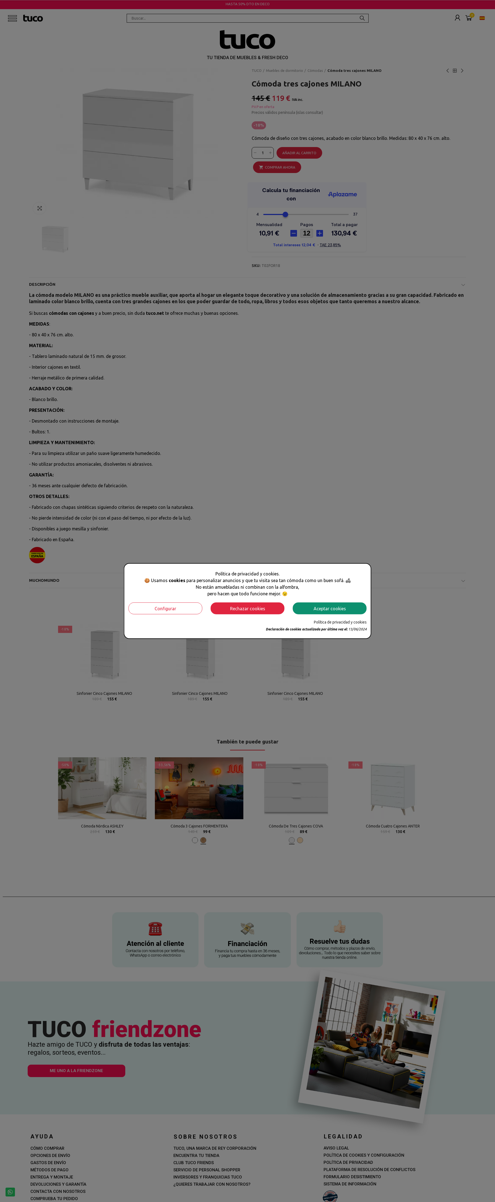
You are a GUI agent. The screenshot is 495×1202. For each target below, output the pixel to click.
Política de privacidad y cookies (340, 622)
